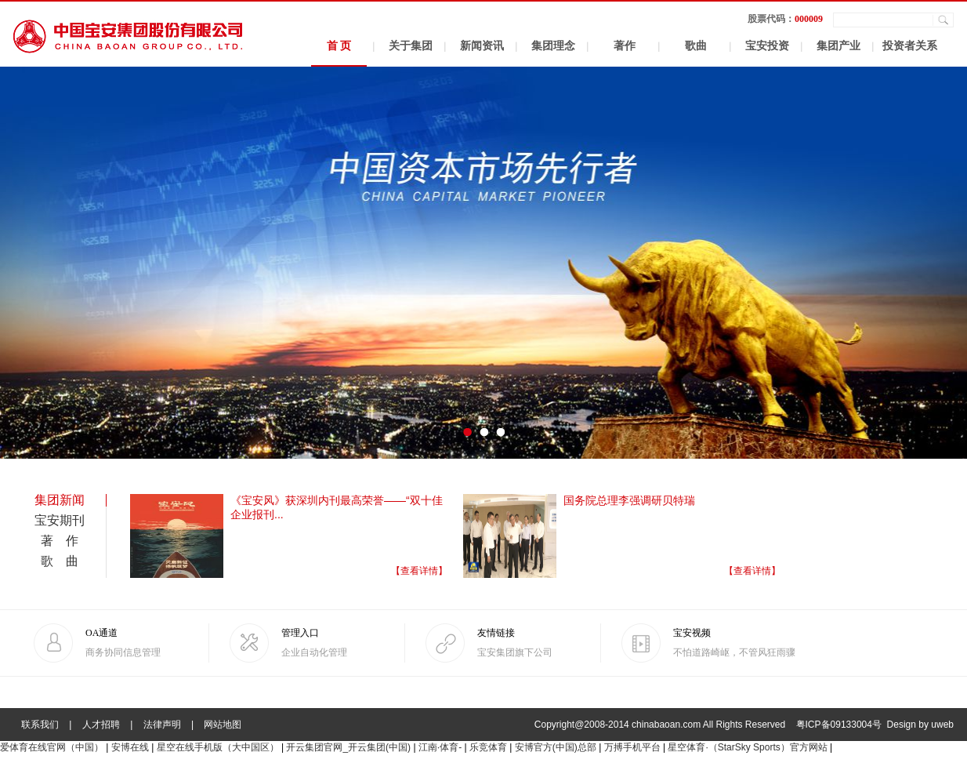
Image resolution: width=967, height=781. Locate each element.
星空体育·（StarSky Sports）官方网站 (747, 747)
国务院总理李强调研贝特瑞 (629, 500)
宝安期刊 (59, 520)
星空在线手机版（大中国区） (218, 747)
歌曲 (696, 46)
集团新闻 (59, 500)
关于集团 (411, 46)
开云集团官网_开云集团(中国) (348, 747)
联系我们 (40, 724)
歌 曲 (59, 561)
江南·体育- (440, 747)
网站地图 (222, 724)
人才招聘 (101, 724)
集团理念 (553, 46)
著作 (625, 46)
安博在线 (130, 747)
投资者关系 (909, 46)
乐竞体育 (488, 747)
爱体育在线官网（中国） (51, 747)
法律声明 (162, 724)
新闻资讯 (482, 46)
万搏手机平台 (632, 747)
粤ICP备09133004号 (839, 724)
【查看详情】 (419, 570)
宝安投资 (767, 46)
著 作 (59, 540)
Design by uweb (920, 724)
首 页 (339, 46)
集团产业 (838, 46)
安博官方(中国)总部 (555, 747)
